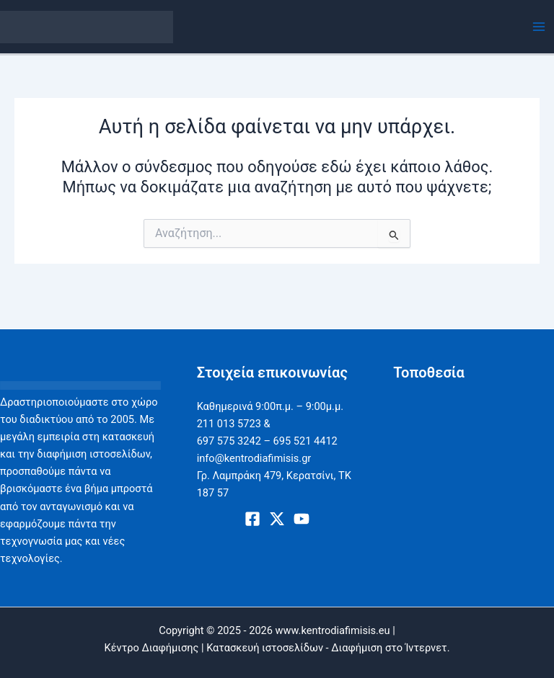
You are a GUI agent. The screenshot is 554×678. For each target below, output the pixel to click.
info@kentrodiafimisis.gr (254, 458)
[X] (277, 519)
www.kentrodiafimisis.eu (333, 630)
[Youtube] (301, 519)
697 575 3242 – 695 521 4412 (267, 440)
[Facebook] (252, 519)
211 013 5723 (229, 423)
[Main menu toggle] (539, 27)
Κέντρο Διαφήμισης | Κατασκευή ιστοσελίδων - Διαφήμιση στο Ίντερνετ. (276, 647)
